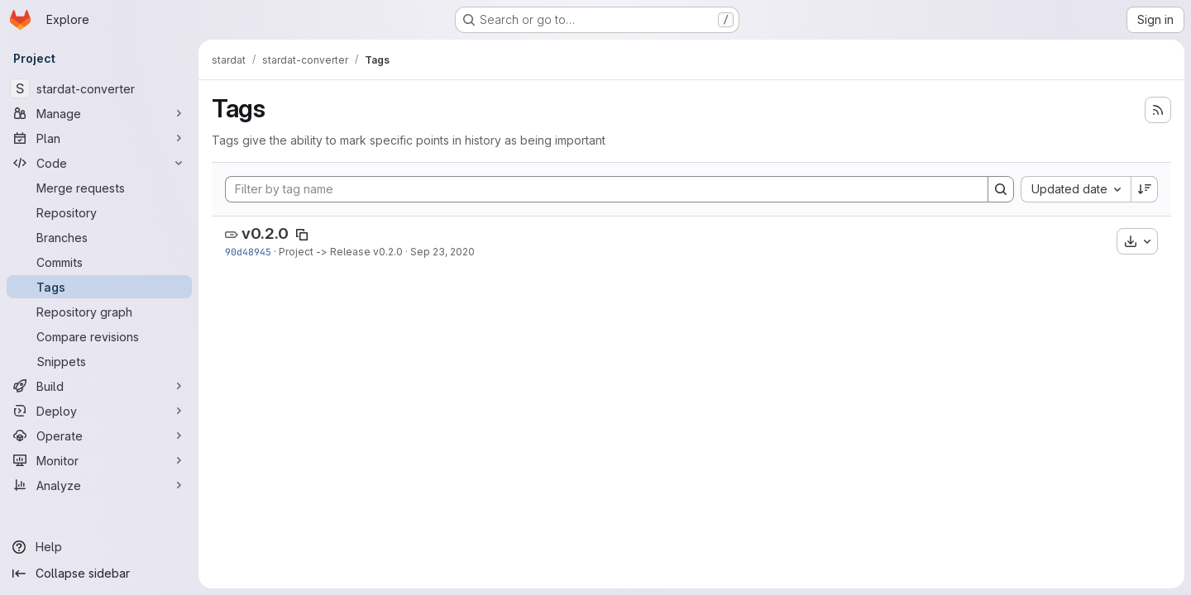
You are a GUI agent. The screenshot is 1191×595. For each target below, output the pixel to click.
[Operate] (99, 435)
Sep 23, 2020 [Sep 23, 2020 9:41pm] (442, 251)
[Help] (99, 547)
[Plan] (99, 138)
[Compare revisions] (99, 336)
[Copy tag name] (302, 235)
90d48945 (248, 251)
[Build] (99, 385)
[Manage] (99, 113)
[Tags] (99, 286)
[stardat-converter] (99, 88)
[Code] (99, 162)
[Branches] (99, 237)
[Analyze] (99, 485)
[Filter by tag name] (606, 189)
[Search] (1001, 189)
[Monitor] (99, 460)
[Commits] (99, 262)
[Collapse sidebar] (99, 573)
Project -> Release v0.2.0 (341, 251)
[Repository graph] (99, 311)
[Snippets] (99, 361)
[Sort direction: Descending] (1144, 189)
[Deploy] (99, 410)
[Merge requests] (99, 187)
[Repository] (99, 212)
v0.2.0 (265, 233)
